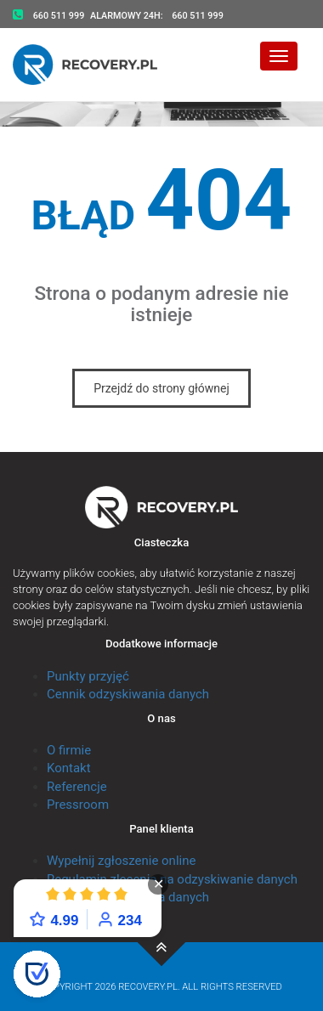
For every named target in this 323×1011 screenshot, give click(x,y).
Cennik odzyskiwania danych (128, 694)
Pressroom (78, 804)
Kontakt (69, 768)
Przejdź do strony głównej (162, 388)
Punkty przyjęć (88, 676)
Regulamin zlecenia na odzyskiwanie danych (172, 879)
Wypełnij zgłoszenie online (121, 860)
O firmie (69, 750)
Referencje (77, 786)
